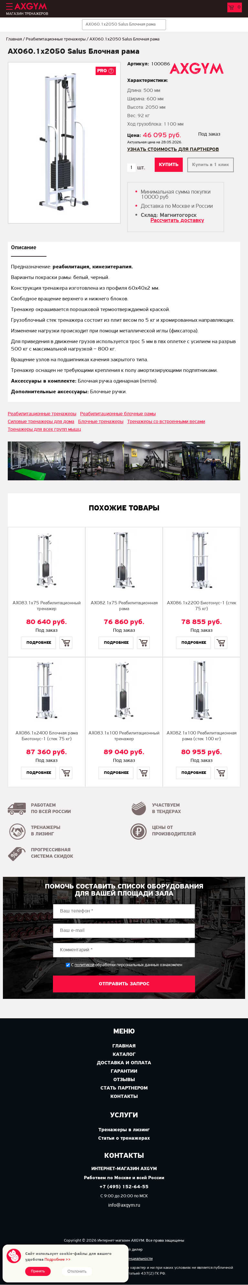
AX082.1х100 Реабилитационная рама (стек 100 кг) (201, 736)
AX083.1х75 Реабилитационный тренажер (47, 606)
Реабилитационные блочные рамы (118, 414)
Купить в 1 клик (210, 164)
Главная (14, 39)
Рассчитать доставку (177, 221)
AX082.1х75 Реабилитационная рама (124, 606)
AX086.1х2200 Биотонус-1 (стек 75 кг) (201, 606)
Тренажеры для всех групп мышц (44, 429)
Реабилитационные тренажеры (56, 39)
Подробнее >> (58, 1259)
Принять (38, 1271)
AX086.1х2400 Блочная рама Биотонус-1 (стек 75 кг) (47, 736)
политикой (84, 965)
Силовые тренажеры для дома (41, 421)
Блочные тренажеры (100, 421)
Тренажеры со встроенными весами (166, 421)
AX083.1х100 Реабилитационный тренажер (124, 736)
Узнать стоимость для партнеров (173, 149)
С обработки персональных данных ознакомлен (126, 965)
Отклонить (77, 1271)
